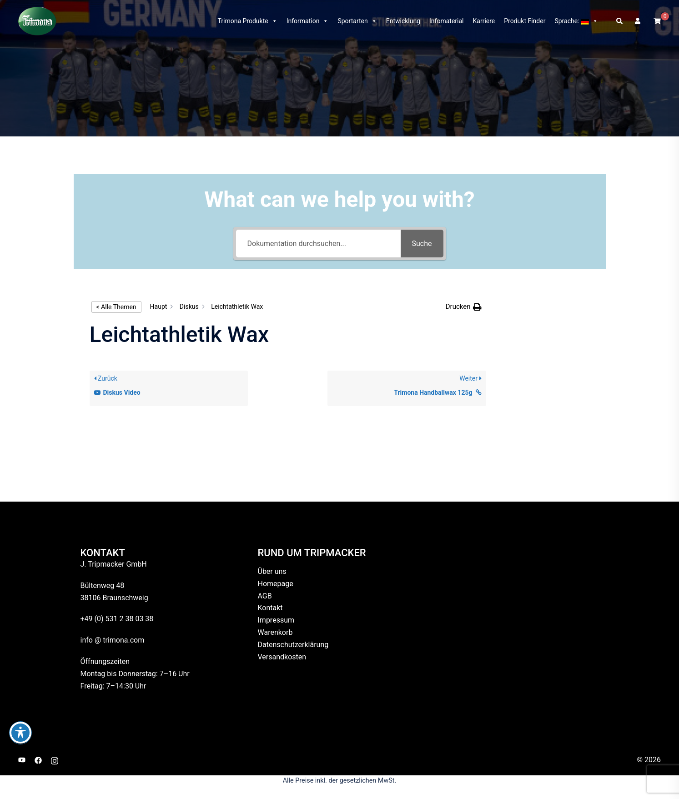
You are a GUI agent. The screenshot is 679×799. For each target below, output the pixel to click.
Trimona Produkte (247, 21)
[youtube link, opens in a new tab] (21, 759)
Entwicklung (403, 21)
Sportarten (357, 21)
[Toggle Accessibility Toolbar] (20, 733)
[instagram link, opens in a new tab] (54, 759)
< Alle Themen (116, 307)
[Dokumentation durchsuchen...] (318, 243)
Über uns (272, 571)
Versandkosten (282, 657)
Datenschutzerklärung (293, 644)
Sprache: (576, 21)
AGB (265, 596)
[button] (620, 21)
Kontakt (270, 607)
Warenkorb (275, 632)
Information (308, 21)
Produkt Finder (524, 21)
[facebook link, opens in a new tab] (38, 759)
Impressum (276, 620)
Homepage (275, 583)
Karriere (484, 21)
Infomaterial (446, 21)
